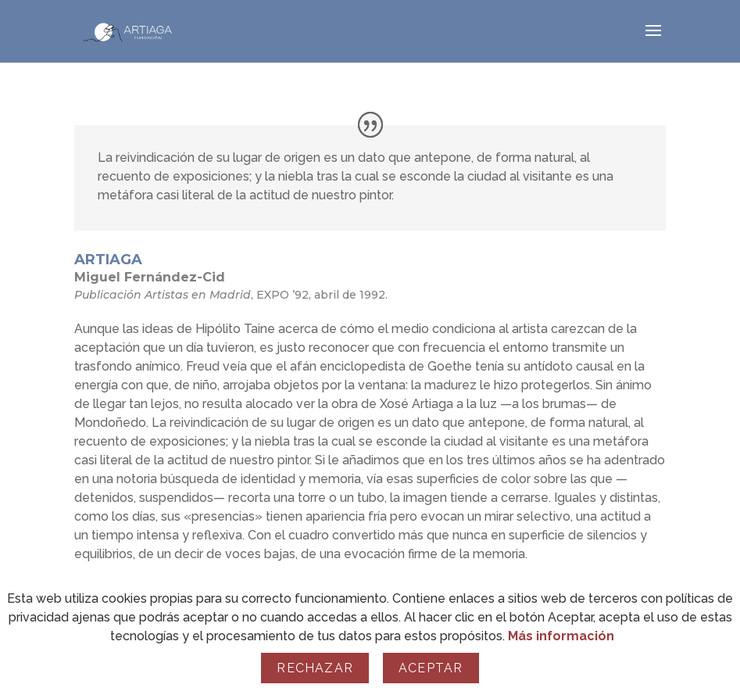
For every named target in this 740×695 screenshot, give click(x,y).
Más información (561, 636)
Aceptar (431, 668)
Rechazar (315, 668)
